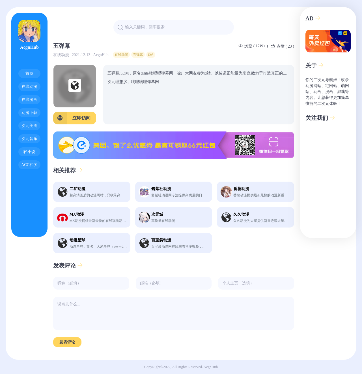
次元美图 (29, 126)
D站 (151, 55)
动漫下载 (29, 112)
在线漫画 (29, 99)
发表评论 (68, 265)
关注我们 (320, 118)
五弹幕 (138, 55)
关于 (314, 65)
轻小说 (29, 152)
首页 (29, 73)
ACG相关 (29, 165)
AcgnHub (29, 35)
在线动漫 (29, 86)
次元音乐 (29, 139)
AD (313, 18)
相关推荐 (68, 170)
